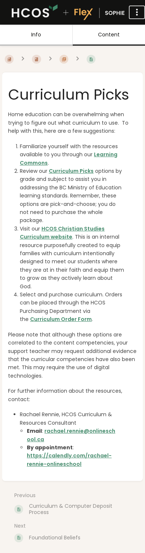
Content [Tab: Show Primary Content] (109, 34)
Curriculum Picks (71, 171)
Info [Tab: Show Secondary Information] (36, 34)
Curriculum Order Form (61, 319)
